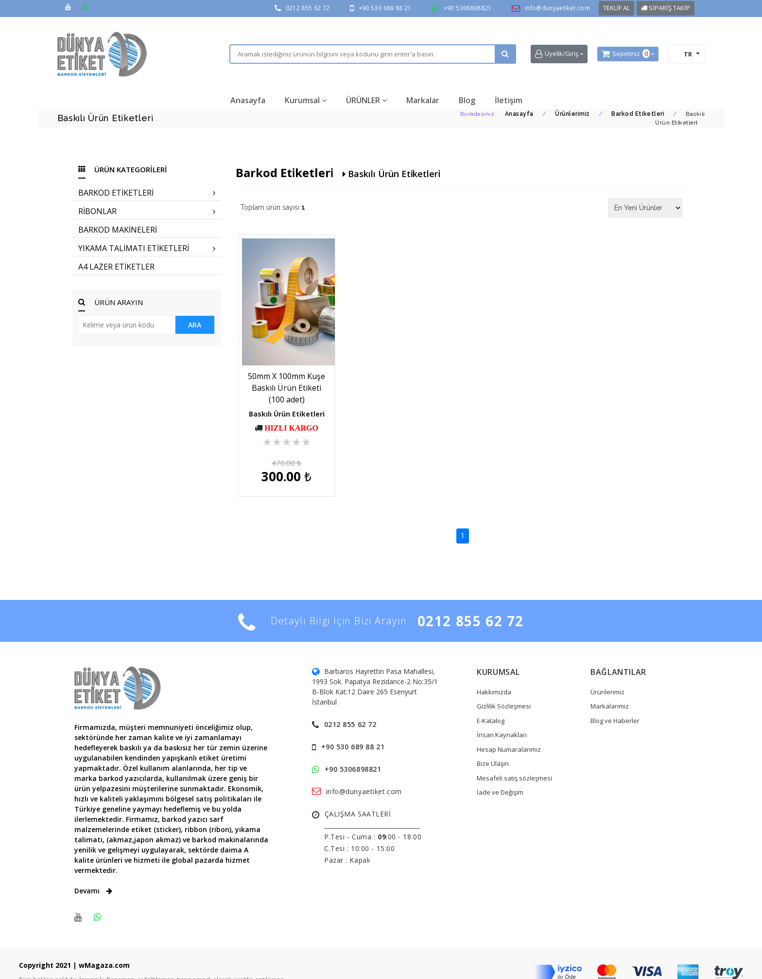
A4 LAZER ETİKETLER (116, 266)
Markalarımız (609, 688)
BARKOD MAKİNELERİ (117, 229)
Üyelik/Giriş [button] (556, 53)
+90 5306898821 (468, 8)
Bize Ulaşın (493, 746)
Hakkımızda (494, 674)
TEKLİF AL (616, 7)
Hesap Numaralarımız (509, 731)
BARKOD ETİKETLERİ (146, 193)
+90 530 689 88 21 (385, 8)
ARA (194, 324)
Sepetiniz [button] (626, 54)
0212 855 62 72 (308, 8)
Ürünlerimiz (607, 674)
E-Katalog (490, 703)
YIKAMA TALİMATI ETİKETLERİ (146, 248)
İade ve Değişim (500, 774)
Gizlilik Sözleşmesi (504, 688)
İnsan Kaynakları (502, 717)
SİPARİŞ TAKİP (665, 7)
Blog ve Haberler (615, 703)
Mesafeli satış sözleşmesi (514, 760)
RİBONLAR (146, 211)
